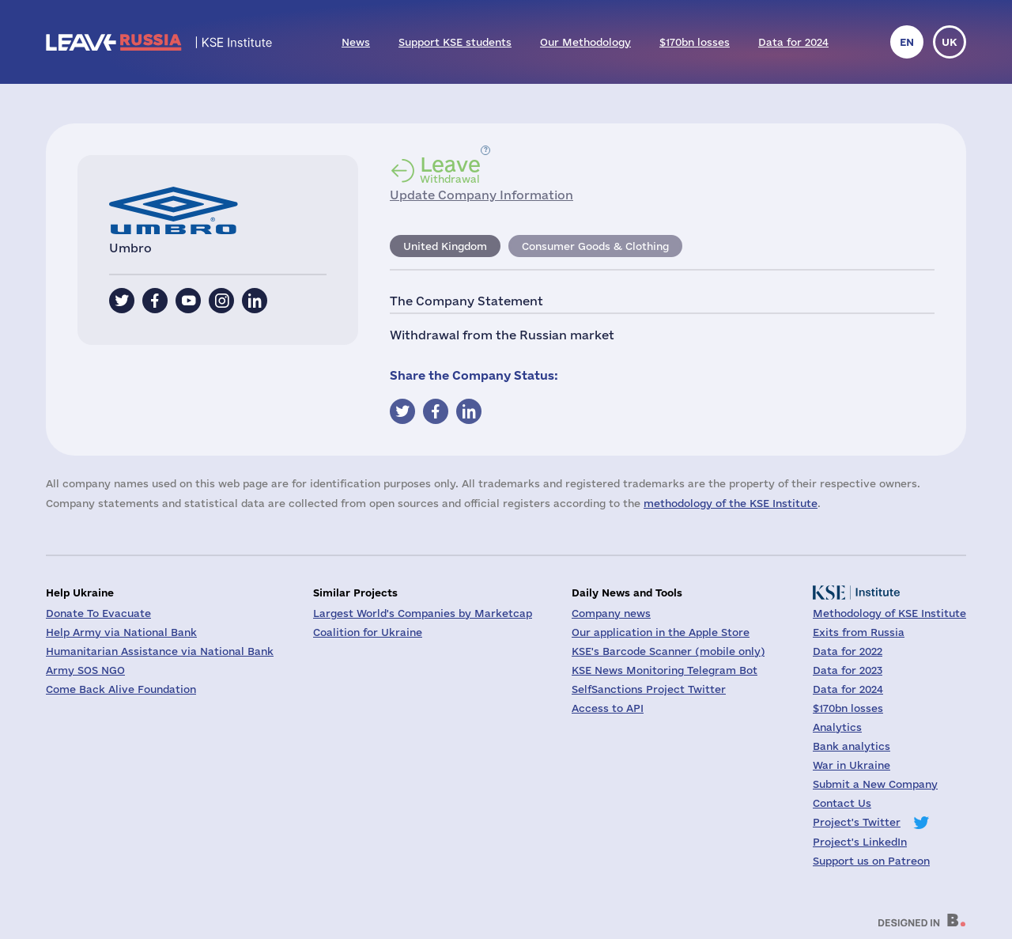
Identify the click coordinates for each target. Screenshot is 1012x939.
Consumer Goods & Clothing (595, 246)
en (907, 41)
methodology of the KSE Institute (731, 503)
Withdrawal (450, 169)
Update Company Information (481, 195)
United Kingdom (445, 246)
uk (949, 41)
